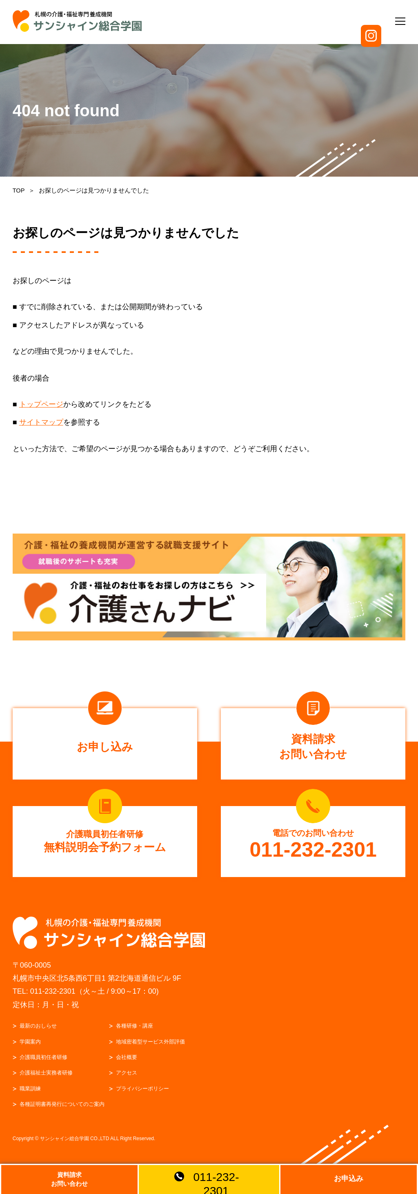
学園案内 (30, 1047)
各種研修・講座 (134, 1031)
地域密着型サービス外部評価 (150, 1047)
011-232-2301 (53, 997)
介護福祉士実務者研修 (46, 1079)
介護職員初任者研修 (44, 1063)
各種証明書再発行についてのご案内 (62, 1110)
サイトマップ (41, 422)
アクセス (127, 1079)
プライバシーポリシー (142, 1094)
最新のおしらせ (38, 1031)
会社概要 (127, 1063)
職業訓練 (30, 1094)
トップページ (41, 404)
